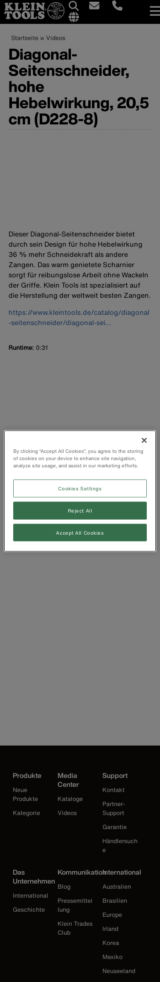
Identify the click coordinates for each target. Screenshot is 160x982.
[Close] (144, 440)
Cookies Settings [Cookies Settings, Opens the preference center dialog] (80, 488)
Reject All (80, 510)
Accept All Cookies (80, 532)
